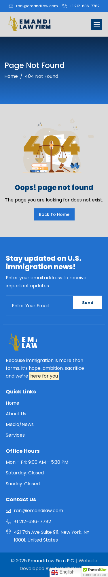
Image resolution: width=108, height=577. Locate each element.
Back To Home (54, 214)
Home (12, 403)
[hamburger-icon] (96, 24)
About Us (16, 413)
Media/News (20, 424)
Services (15, 435)
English (63, 572)
